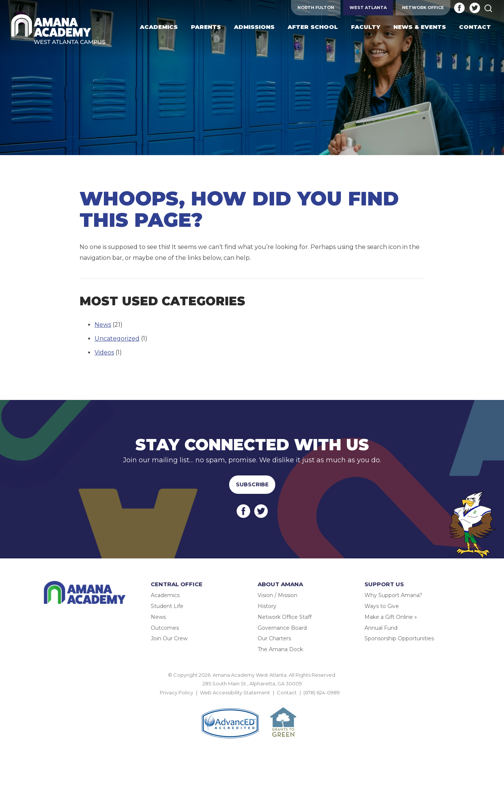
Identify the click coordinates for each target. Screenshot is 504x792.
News (102, 324)
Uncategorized (117, 338)
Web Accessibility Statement (235, 692)
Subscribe (252, 484)
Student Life (167, 606)
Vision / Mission (277, 595)
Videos (104, 352)
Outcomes (165, 628)
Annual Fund (381, 628)
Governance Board (282, 628)
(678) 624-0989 (321, 692)
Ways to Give (381, 606)
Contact (287, 692)
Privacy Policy (176, 692)
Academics (165, 595)
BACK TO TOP (252, 701)
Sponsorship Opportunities (399, 638)
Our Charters (274, 638)
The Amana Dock (280, 649)
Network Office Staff (285, 617)
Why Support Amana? (393, 595)
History (267, 606)
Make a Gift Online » (390, 617)
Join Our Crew (169, 638)
